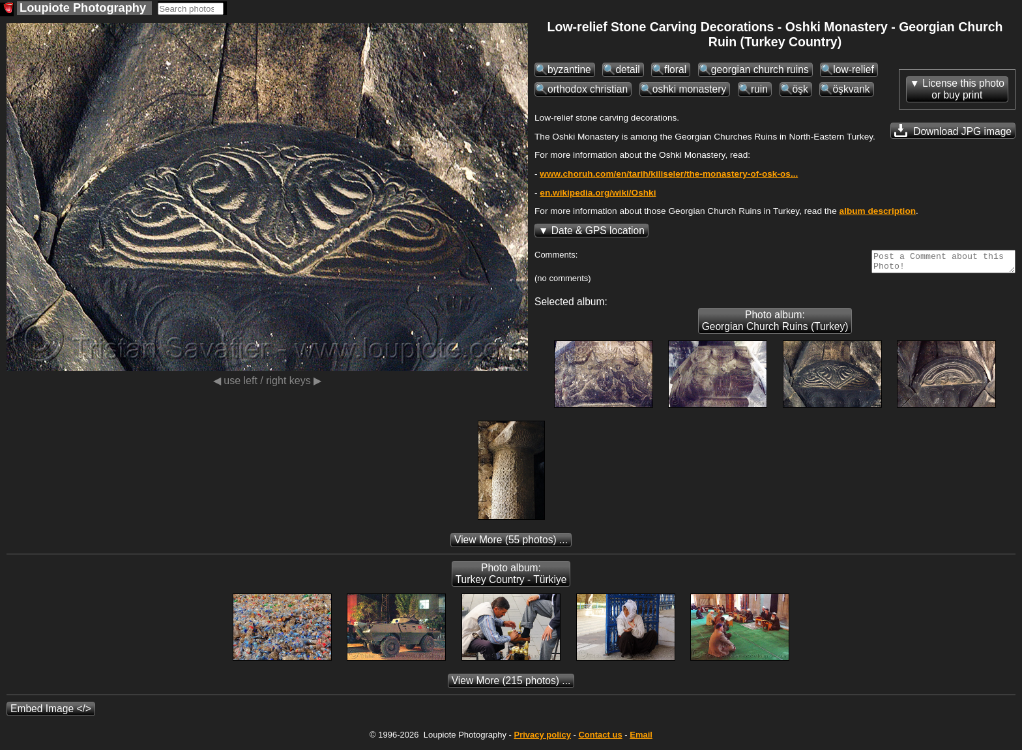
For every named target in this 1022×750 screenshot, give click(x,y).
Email (641, 738)
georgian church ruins (760, 69)
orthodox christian (588, 89)
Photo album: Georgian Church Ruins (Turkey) (775, 324)
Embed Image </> (50, 712)
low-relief (853, 69)
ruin (759, 89)
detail (627, 69)
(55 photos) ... (511, 543)
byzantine (569, 69)
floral (675, 69)
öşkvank (850, 89)
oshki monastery (689, 89)
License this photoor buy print (963, 89)
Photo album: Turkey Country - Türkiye (511, 577)
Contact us (600, 738)
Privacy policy (542, 738)
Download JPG (953, 130)
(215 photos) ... (511, 684)
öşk (800, 89)
